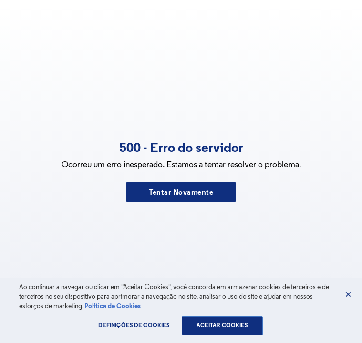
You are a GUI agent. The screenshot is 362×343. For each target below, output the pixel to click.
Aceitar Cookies (222, 326)
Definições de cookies (134, 326)
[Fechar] (348, 294)
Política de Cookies (112, 306)
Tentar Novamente (181, 193)
